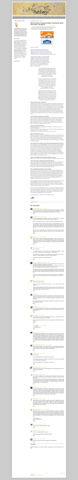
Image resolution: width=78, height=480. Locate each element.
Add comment (33, 444)
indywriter (35, 216)
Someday (15, 17)
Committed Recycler (37, 262)
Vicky (35, 424)
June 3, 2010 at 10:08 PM (43, 208)
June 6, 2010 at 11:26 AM (42, 387)
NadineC (35, 387)
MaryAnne (35, 294)
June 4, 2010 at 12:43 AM (40, 247)
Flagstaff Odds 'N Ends (38, 344)
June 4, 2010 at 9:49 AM (43, 325)
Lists (34, 202)
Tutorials (33, 16)
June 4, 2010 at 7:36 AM (42, 306)
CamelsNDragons (37, 409)
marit (35, 280)
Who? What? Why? (17, 16)
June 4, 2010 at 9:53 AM (41, 332)
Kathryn (35, 398)
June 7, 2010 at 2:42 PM (41, 398)
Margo (35, 353)
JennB (35, 315)
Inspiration (58, 16)
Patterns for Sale (46, 16)
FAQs (29, 16)
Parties (52, 16)
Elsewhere (24, 16)
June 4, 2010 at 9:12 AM (40, 315)
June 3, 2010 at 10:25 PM (42, 216)
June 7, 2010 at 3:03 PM (45, 409)
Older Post (62, 473)
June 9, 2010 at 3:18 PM (40, 430)
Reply (34, 213)
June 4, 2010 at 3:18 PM (41, 353)
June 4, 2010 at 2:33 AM (45, 262)
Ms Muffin (35, 306)
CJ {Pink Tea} (36, 367)
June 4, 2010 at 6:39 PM (43, 367)
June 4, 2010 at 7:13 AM (42, 294)
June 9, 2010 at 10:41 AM (41, 424)
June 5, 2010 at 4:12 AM (41, 374)
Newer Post (33, 473)
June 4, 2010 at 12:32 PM (47, 344)
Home (47, 473)
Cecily (35, 332)
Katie (35, 430)
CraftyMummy (36, 208)
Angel (35, 374)
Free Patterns (38, 16)
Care (34, 247)
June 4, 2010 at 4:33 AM (40, 280)
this (21, 57)
